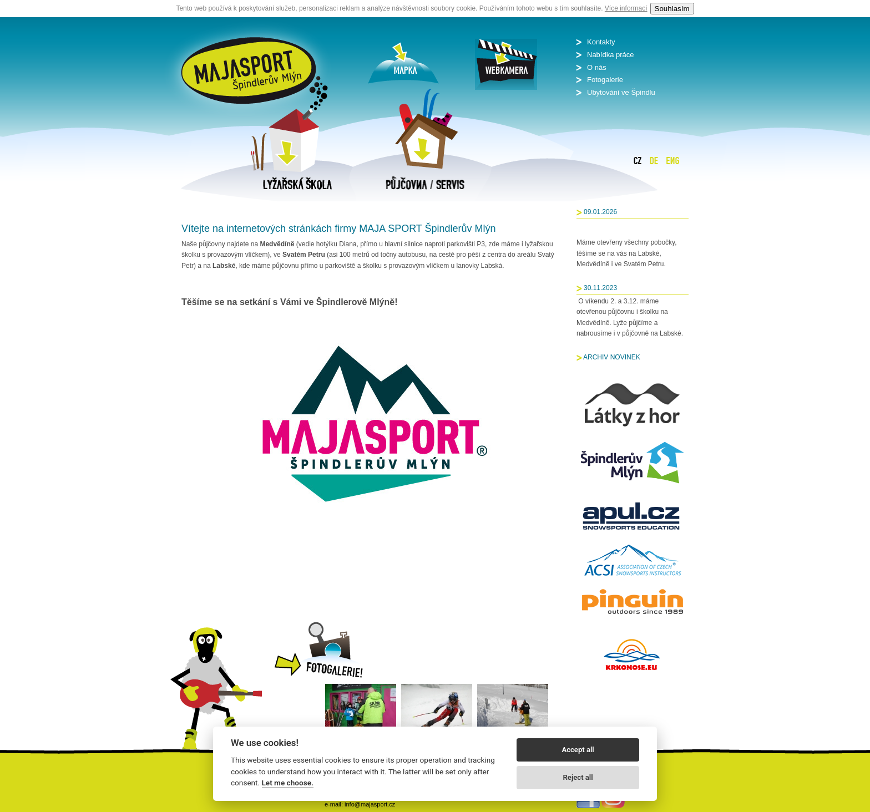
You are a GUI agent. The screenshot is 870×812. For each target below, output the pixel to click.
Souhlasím (672, 8)
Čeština (637, 160)
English (672, 160)
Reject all (578, 777)
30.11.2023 (600, 288)
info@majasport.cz (370, 804)
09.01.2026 (600, 212)
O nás (596, 67)
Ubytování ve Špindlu (621, 92)
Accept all (578, 749)
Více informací (626, 8)
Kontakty (601, 42)
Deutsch (654, 160)
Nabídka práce (610, 54)
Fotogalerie (605, 79)
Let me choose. (287, 782)
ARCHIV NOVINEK (611, 357)
